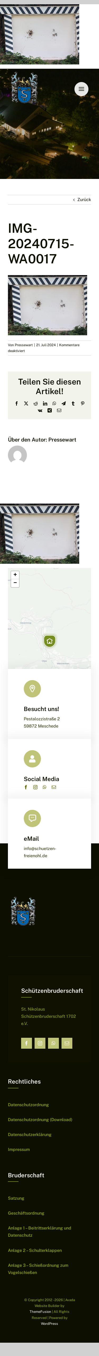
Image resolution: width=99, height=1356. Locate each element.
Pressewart (24, 345)
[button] (49, 641)
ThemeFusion (40, 1312)
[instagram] (35, 787)
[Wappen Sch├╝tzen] (25, 70)
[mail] (54, 787)
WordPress (49, 1324)
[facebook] (26, 787)
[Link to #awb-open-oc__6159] (81, 89)
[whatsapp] (44, 787)
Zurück (84, 199)
